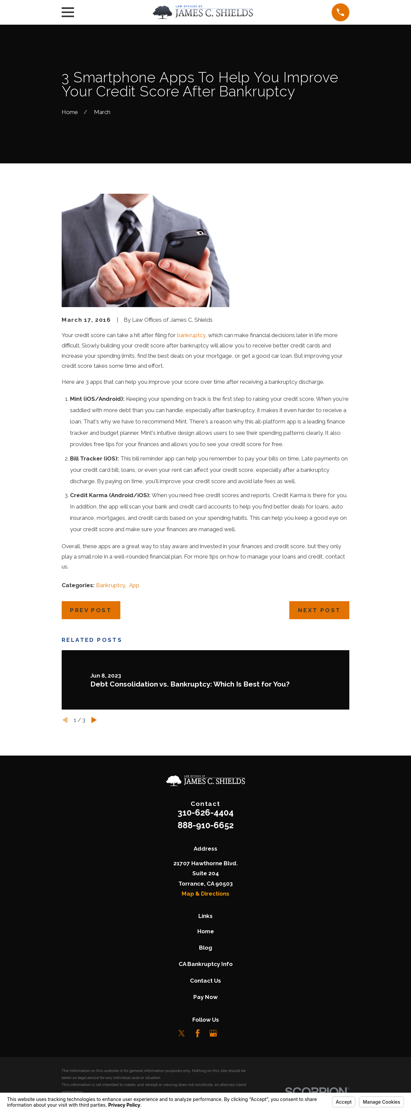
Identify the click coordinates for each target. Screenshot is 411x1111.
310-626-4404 (206, 813)
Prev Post (91, 610)
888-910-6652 (206, 825)
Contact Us (205, 980)
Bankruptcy (110, 585)
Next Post (319, 610)
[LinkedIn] (229, 1033)
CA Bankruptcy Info (206, 964)
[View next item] (94, 720)
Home (205, 931)
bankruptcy (191, 335)
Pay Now (205, 997)
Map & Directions (205, 893)
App (134, 585)
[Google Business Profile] (213, 1033)
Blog (205, 947)
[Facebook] (198, 1033)
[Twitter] (182, 1033)
